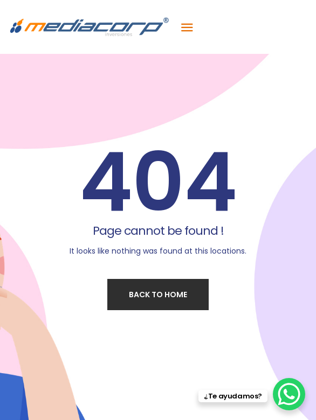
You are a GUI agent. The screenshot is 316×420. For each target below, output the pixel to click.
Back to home (158, 294)
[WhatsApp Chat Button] (289, 394)
